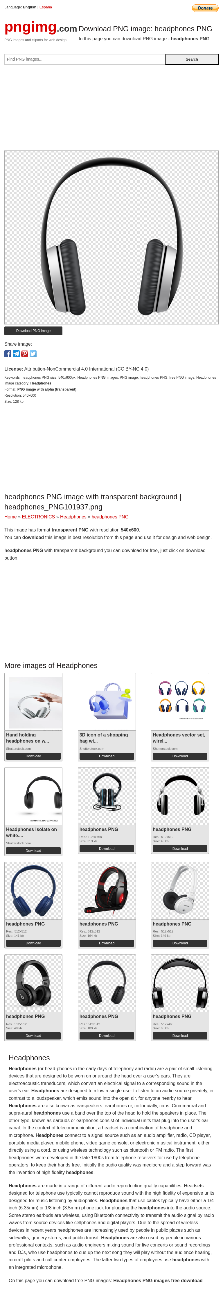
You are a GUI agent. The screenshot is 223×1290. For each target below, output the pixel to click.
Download (33, 756)
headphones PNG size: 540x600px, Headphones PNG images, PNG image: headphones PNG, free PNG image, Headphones (118, 377)
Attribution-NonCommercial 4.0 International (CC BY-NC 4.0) (86, 369)
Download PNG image (33, 331)
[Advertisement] (111, 109)
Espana (45, 7)
